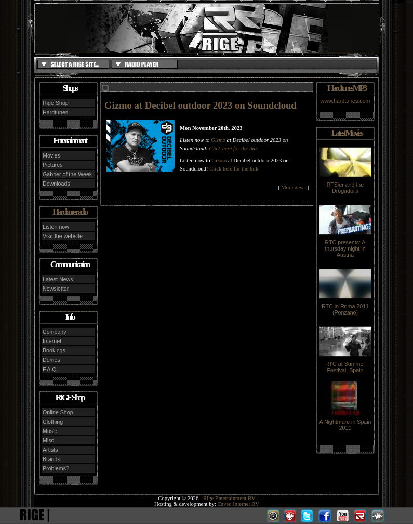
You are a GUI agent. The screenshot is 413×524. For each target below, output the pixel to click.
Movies (51, 155)
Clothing (53, 421)
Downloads (56, 183)
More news (293, 187)
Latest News (58, 279)
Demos (51, 360)
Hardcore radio (69, 212)
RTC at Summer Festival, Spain (345, 364)
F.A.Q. (50, 369)
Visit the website (63, 236)
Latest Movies (346, 133)
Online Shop (58, 412)
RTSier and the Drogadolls (345, 185)
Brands (51, 459)
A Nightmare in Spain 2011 (345, 422)
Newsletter (56, 288)
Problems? (56, 468)
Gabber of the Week (67, 174)
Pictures (53, 165)
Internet (52, 341)
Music (50, 431)
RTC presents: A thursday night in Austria (345, 246)
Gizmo (219, 140)
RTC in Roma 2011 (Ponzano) (345, 307)
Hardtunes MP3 (346, 88)
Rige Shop (56, 103)
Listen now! (57, 227)
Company (54, 332)
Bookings (54, 350)
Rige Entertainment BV (229, 498)
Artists (50, 450)
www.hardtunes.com (345, 101)
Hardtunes (55, 112)
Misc (48, 440)
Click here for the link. (234, 148)
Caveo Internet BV (238, 504)
